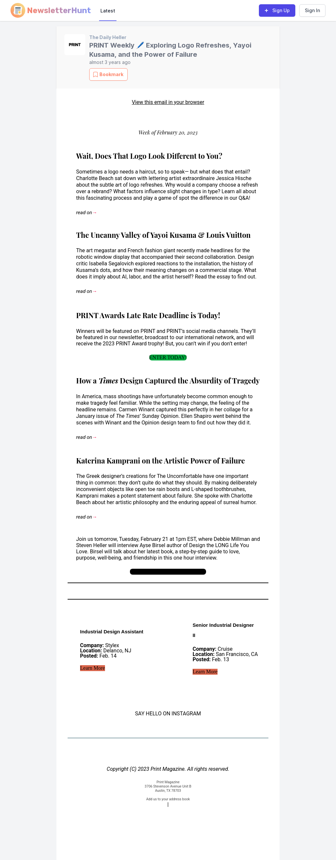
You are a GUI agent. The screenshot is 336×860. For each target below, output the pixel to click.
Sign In (312, 10)
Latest (107, 10)
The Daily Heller (107, 37)
